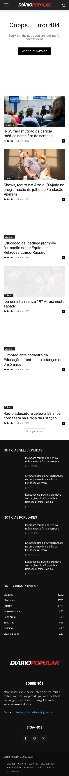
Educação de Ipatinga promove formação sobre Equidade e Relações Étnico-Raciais (30, 248)
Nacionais (9, 125)
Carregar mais (34, 431)
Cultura (8, 178)
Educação (9, 237)
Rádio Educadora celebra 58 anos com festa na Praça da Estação (32, 415)
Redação (8, 140)
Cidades (8, 295)
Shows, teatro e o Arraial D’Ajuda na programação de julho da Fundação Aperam (34, 189)
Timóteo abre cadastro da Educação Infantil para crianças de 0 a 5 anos (33, 360)
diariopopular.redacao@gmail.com (35, 712)
